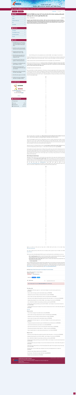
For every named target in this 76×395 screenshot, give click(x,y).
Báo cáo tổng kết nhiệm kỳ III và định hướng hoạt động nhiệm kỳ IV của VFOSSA (40, 361)
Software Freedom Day (15, 20)
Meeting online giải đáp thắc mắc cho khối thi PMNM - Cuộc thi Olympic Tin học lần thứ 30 (42, 331)
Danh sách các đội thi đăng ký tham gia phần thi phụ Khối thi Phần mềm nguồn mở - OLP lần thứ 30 (43, 329)
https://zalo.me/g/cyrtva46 (31, 279)
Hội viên (38, 8)
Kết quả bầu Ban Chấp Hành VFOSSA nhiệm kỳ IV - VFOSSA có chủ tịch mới (39, 359)
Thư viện (13, 36)
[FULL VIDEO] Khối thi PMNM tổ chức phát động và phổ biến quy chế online (39, 369)
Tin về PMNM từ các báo (15, 32)
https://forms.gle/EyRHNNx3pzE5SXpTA (50, 297)
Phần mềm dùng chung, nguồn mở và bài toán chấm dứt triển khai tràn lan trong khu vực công (19, 56)
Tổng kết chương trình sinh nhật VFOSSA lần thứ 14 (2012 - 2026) (18, 52)
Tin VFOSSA (14, 30)
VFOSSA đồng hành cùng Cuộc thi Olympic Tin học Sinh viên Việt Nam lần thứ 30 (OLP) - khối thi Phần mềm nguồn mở (46, 337)
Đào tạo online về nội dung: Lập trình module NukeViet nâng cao (38, 349)
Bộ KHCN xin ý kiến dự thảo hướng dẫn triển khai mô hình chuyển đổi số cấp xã (19, 49)
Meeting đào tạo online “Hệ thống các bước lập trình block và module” (38, 325)
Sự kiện (13, 18)
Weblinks (28, 8)
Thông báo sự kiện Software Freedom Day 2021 (35, 382)
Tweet (38, 308)
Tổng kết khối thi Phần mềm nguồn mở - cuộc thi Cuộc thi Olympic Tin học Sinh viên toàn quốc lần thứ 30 (44, 321)
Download (23, 8)
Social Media (14, 24)
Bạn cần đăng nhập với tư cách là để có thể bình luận (40, 314)
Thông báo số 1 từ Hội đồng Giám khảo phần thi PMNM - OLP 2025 (19, 64)
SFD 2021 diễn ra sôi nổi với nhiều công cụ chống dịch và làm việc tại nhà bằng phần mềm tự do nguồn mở (44, 379)
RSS (35, 8)
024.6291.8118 (24, 393)
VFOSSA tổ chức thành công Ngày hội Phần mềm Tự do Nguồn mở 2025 (19, 78)
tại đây (22, 92)
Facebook (34, 308)
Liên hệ (32, 8)
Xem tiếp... (28, 340)
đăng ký (15, 90)
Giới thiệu (15, 8)
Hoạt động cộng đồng (15, 34)
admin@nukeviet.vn (43, 177)
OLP (12, 22)
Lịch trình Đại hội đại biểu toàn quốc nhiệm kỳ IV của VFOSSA (37, 355)
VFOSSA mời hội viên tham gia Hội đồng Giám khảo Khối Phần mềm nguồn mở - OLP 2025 (19, 67)
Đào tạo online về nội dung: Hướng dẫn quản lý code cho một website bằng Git (40, 327)
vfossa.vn (19, 95)
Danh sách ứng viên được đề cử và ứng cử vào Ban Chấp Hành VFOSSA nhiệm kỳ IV (41, 357)
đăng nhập (18, 90)
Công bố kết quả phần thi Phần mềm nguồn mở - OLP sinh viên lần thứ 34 (18, 60)
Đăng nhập (54, 11)
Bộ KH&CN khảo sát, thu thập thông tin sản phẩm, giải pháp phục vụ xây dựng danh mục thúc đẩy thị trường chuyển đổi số (19, 44)
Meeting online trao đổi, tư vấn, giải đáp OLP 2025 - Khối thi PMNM (19, 72)
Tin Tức (20, 8)
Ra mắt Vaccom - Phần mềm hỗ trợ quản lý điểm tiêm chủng (37, 384)
